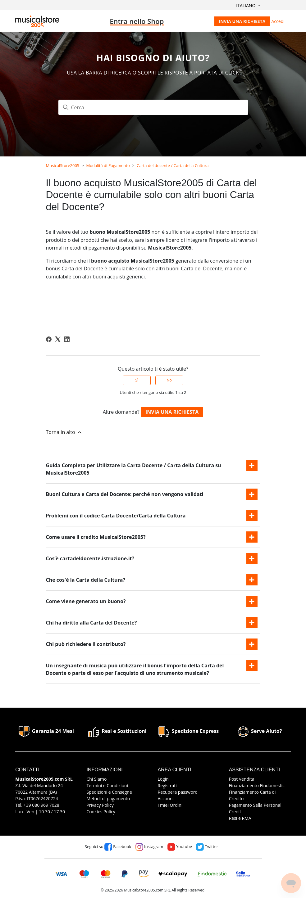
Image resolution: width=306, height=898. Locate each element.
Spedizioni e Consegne (109, 792)
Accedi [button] (278, 21)
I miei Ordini (170, 805)
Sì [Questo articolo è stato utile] (137, 380)
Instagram (149, 846)
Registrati (167, 785)
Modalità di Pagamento (108, 165)
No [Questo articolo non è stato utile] (169, 380)
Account (166, 798)
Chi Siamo (96, 779)
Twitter (207, 846)
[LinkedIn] (67, 339)
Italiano (246, 5)
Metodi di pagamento (108, 798)
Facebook (117, 846)
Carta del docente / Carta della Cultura (173, 165)
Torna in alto (64, 432)
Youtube (179, 846)
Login (163, 779)
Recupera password (178, 792)
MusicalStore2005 (63, 165)
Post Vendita (241, 779)
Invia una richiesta (242, 21)
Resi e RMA (240, 818)
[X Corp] (58, 339)
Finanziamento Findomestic (257, 785)
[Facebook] (49, 339)
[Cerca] (153, 107)
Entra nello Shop (137, 21)
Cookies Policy (100, 812)
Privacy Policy (99, 805)
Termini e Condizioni (107, 785)
